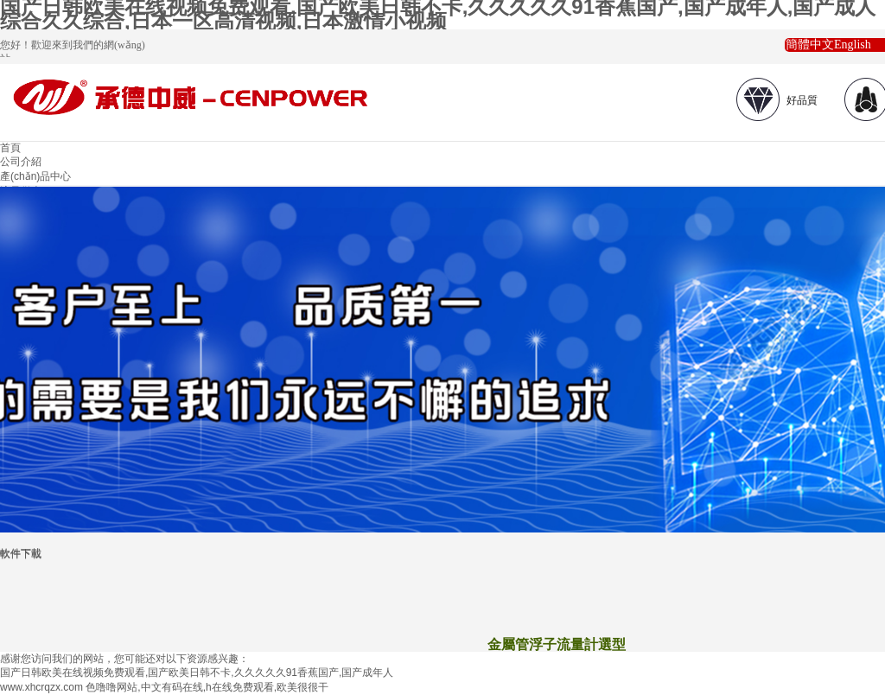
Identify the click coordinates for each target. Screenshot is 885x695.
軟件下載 (20, 553)
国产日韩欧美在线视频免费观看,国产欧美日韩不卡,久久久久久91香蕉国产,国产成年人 (196, 672)
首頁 (10, 148)
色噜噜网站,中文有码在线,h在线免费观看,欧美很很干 (207, 687)
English (852, 44)
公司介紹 (20, 162)
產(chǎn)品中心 (35, 176)
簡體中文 (810, 44)
